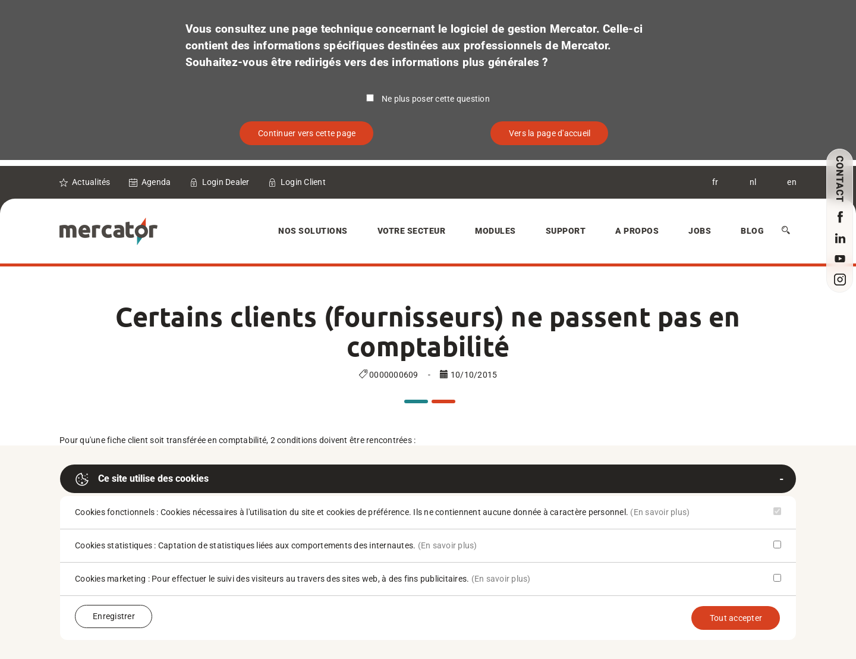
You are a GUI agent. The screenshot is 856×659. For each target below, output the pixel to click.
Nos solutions (313, 231)
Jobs (699, 231)
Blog (752, 231)
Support (566, 231)
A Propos (637, 231)
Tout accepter (736, 618)
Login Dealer (226, 182)
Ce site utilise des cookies (142, 479)
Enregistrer (114, 616)
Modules (495, 231)
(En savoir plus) (660, 512)
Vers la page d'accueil (550, 133)
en (792, 182)
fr (715, 182)
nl (753, 182)
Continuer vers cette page (306, 133)
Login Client (303, 182)
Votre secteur (411, 231)
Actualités (91, 182)
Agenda (156, 182)
